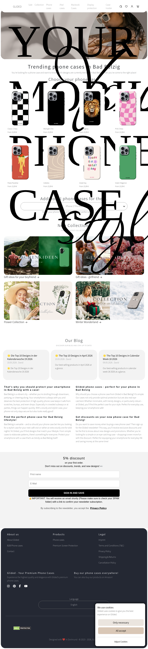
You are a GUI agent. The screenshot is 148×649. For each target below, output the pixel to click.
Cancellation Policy (107, 562)
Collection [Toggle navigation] (39, 4)
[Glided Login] (132, 7)
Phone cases (49, 6)
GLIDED (17, 6)
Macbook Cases (75, 6)
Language (74, 599)
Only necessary (121, 622)
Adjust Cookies (120, 641)
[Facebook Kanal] (21, 586)
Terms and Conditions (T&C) (111, 545)
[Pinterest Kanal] (16, 586)
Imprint (102, 539)
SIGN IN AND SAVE (74, 493)
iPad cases (62, 6)
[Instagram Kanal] (10, 586)
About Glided (13, 539)
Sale (30, 4)
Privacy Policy (98, 508)
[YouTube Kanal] (27, 586)
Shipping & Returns (107, 556)
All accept (121, 630)
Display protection (92, 6)
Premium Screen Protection (65, 545)
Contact (10, 551)
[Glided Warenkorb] (138, 7)
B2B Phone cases (15, 545)
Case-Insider (109, 6)
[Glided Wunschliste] (120, 7)
